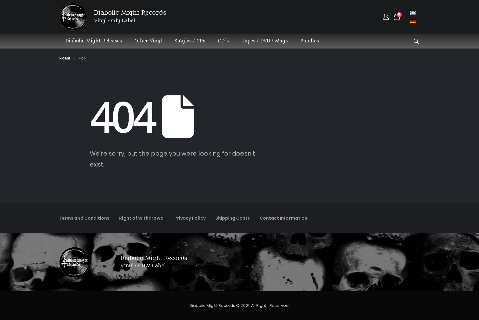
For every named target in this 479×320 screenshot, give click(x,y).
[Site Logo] (73, 17)
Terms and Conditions (84, 218)
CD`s (223, 41)
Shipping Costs (232, 218)
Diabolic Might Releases (93, 41)
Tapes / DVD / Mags (264, 41)
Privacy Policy (190, 218)
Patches (309, 41)
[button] (416, 41)
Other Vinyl (148, 41)
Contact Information (283, 218)
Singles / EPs (189, 41)
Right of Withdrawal (141, 218)
